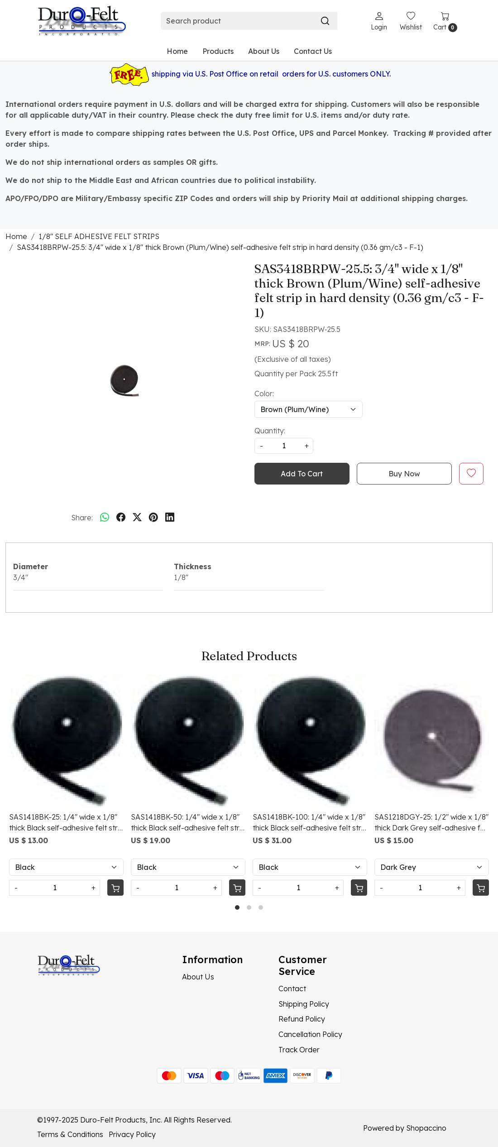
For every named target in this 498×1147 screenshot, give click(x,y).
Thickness (192, 566)
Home (177, 51)
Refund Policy (301, 1018)
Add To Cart (302, 473)
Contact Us (313, 51)
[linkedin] (170, 517)
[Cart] (115, 887)
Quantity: (269, 430)
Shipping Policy (303, 1003)
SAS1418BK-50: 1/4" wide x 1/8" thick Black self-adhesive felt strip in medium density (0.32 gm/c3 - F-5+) (188, 822)
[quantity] (283, 446)
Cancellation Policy (310, 1034)
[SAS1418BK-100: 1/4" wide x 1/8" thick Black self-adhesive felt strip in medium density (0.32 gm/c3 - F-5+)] (310, 741)
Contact (292, 988)
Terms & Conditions (70, 1134)
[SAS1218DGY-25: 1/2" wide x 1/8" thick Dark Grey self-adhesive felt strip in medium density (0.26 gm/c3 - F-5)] (431, 741)
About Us (263, 51)
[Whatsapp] (104, 517)
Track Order (299, 1049)
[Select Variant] (66, 867)
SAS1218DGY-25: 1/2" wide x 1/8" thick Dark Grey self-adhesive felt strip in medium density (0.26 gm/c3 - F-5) (431, 822)
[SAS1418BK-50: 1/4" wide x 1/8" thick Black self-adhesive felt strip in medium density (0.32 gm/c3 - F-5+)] (188, 741)
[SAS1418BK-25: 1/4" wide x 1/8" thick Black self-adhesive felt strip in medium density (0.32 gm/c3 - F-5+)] (66, 741)
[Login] (379, 21)
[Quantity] (54, 888)
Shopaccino (426, 1128)
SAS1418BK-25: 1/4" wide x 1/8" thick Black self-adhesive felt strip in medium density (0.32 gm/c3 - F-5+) (66, 822)
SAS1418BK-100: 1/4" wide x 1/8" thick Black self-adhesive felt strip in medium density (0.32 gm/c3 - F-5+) (310, 822)
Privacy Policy (132, 1134)
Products (218, 51)
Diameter (30, 566)
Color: (264, 393)
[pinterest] (153, 517)
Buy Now (404, 473)
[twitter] (137, 517)
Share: (82, 517)
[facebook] (121, 517)
